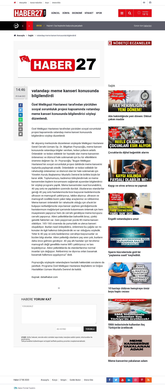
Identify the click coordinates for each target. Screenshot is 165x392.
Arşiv (47, 3)
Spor (99, 13)
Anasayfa (45, 380)
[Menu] (122, 13)
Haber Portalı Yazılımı (26, 388)
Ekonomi (77, 13)
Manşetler (23, 3)
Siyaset (89, 13)
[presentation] (23, 25)
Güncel (55, 13)
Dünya (66, 13)
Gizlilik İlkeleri (75, 380)
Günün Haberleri (36, 3)
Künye (54, 380)
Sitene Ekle (56, 3)
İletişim (64, 380)
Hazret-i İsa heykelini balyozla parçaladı (64, 26)
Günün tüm (143, 26)
